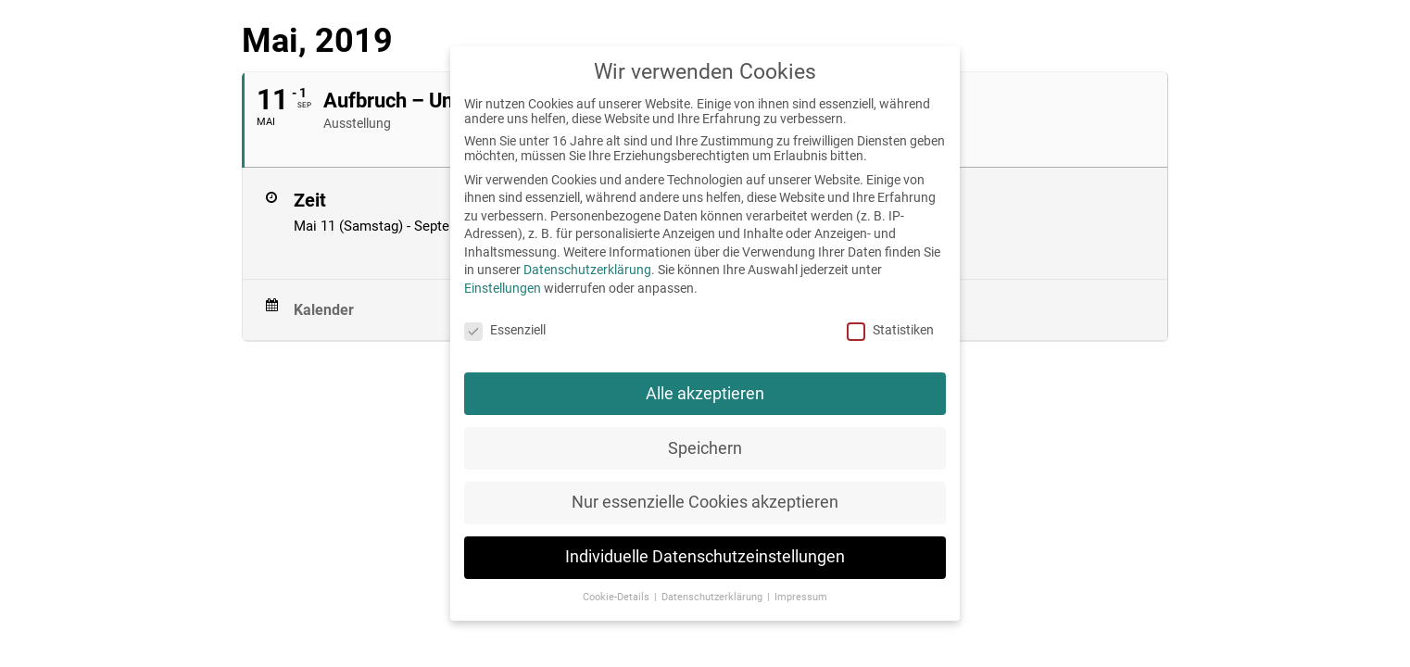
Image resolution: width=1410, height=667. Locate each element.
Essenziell (505, 329)
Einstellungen (502, 288)
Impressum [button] (800, 597)
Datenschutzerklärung (587, 269)
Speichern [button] (705, 448)
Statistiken (890, 329)
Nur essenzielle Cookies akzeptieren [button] (705, 502)
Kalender (324, 310)
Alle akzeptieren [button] (705, 393)
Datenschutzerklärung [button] (713, 597)
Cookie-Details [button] (617, 597)
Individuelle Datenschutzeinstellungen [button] (705, 556)
